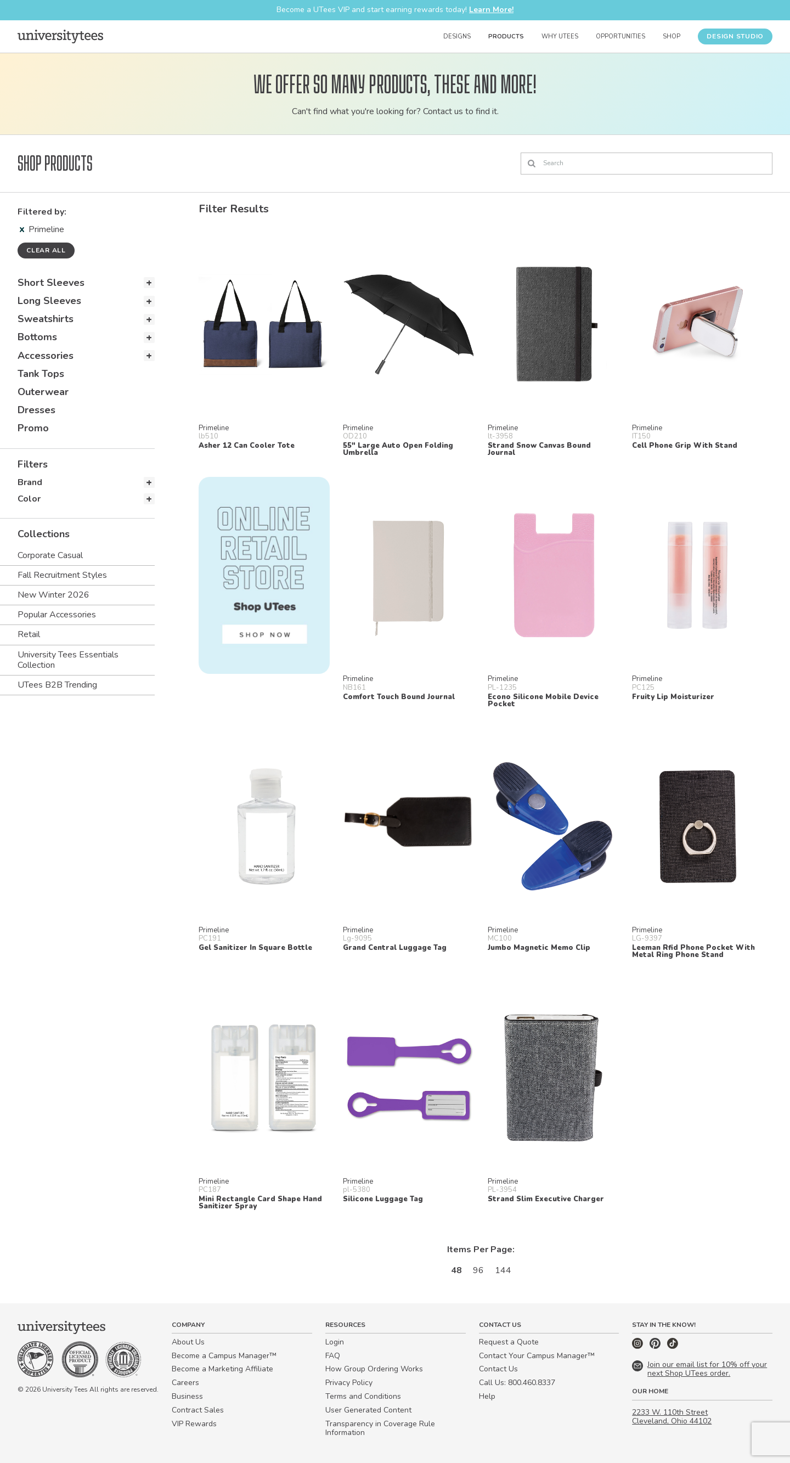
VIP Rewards (194, 1424)
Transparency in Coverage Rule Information (380, 1428)
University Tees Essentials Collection (68, 660)
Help (487, 1396)
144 (503, 1270)
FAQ (332, 1356)
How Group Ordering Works (374, 1369)
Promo (33, 428)
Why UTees (559, 36)
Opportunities (620, 36)
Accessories (46, 355)
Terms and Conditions (363, 1396)
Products (506, 36)
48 (456, 1270)
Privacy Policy (349, 1382)
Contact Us (498, 1369)
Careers (185, 1382)
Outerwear (43, 391)
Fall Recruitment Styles (62, 575)
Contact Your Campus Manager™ (537, 1356)
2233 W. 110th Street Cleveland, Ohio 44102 (672, 1417)
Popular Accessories (57, 615)
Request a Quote (509, 1342)
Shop (671, 36)
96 (478, 1270)
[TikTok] (672, 1346)
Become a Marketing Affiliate (222, 1369)
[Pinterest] (656, 1346)
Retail (29, 634)
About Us (188, 1342)
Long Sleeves (49, 300)
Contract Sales (198, 1410)
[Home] (60, 36)
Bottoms (37, 337)
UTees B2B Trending (57, 685)
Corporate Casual (50, 555)
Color (29, 499)
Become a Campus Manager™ (224, 1356)
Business (187, 1396)
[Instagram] (638, 1346)
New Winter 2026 (53, 595)
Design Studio (735, 36)
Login (334, 1342)
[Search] (646, 164)
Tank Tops (41, 373)
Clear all (46, 250)
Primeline (42, 229)
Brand (30, 482)
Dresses (36, 410)
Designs (457, 36)
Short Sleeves (51, 282)
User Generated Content (368, 1410)
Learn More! (491, 9)
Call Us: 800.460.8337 (517, 1382)
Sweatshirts (46, 318)
